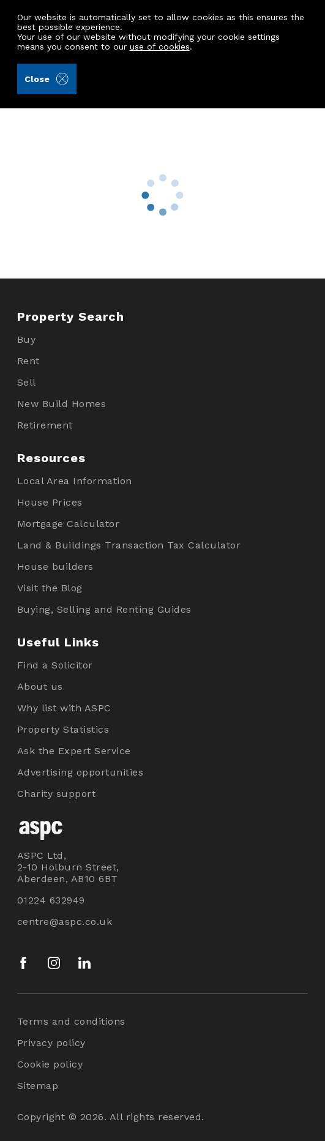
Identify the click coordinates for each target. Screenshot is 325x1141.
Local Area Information (74, 481)
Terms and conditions (71, 1021)
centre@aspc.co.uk (65, 921)
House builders (55, 566)
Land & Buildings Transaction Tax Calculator (129, 545)
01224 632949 (51, 900)
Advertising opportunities (80, 772)
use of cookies (160, 46)
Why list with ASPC (64, 708)
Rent (28, 361)
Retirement (45, 425)
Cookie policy (50, 1064)
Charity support (56, 793)
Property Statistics (63, 729)
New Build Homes (61, 404)
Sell (26, 382)
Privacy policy (51, 1043)
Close (46, 79)
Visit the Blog (50, 588)
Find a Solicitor (55, 665)
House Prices (50, 502)
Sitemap (38, 1085)
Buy (26, 339)
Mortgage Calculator (68, 523)
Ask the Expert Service (74, 751)
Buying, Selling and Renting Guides (104, 609)
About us (40, 686)
